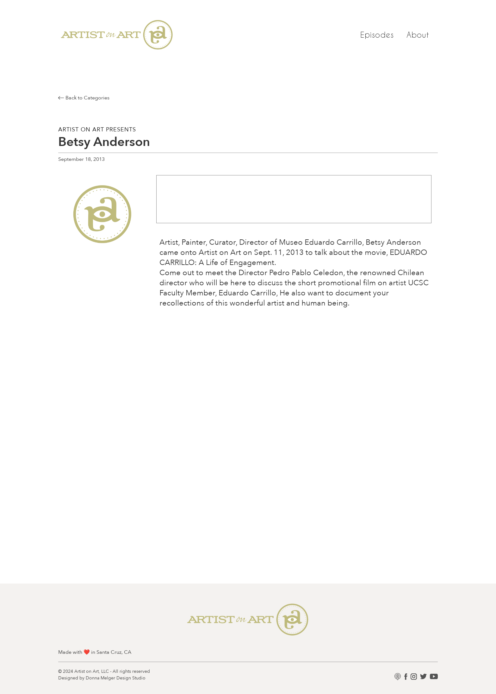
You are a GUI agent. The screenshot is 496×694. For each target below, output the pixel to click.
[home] (117, 34)
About (418, 34)
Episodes (377, 34)
